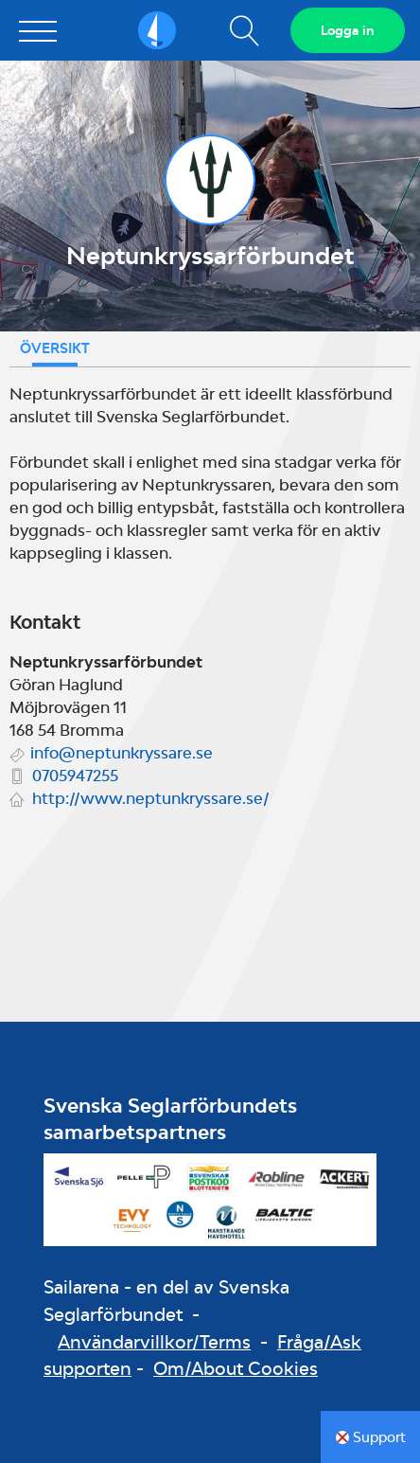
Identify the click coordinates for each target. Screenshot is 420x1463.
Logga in (348, 30)
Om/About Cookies (235, 1368)
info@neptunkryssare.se (121, 752)
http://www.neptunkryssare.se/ (151, 798)
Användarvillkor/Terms (154, 1341)
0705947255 (75, 775)
